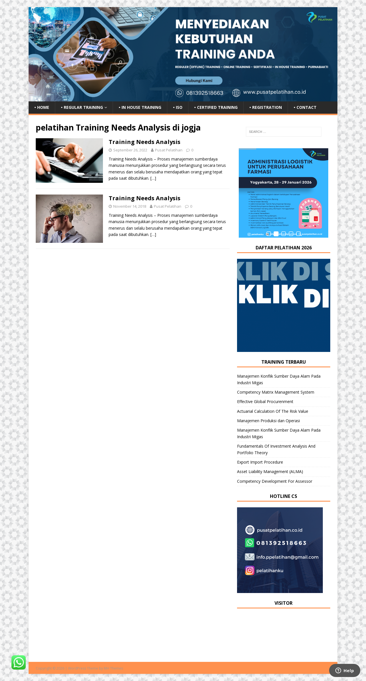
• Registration (265, 107)
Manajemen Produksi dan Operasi (268, 420)
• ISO (177, 107)
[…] (153, 178)
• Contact (305, 107)
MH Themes (113, 668)
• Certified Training (216, 107)
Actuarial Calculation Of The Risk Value (272, 411)
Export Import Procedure (260, 462)
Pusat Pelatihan (168, 150)
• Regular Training (82, 107)
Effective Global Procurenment (265, 401)
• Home (41, 107)
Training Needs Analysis (144, 142)
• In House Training (140, 107)
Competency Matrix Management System (275, 392)
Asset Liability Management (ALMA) (270, 471)
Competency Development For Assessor (274, 481)
